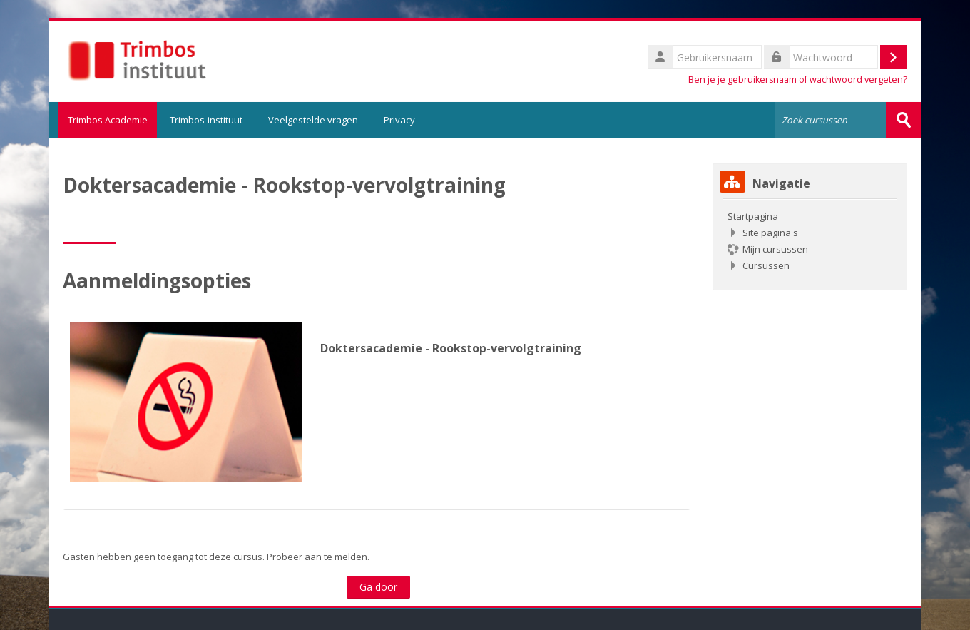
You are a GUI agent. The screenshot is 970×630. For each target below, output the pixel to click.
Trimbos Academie (103, 119)
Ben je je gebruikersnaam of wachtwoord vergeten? (797, 79)
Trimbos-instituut (206, 119)
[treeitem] (810, 240)
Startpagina (753, 215)
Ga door (378, 586)
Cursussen (766, 264)
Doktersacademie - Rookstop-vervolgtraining (450, 347)
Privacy (399, 119)
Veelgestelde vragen (313, 119)
